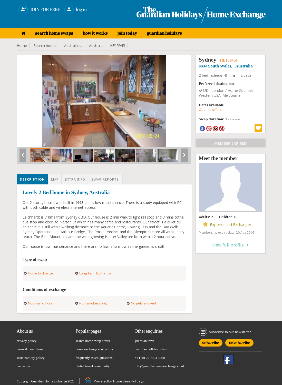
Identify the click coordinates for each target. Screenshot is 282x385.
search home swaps (54, 33)
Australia (96, 45)
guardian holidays (164, 33)
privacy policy (27, 341)
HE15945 (117, 45)
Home (22, 45)
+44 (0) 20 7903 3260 (150, 358)
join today (127, 33)
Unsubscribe (239, 342)
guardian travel (145, 341)
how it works (95, 33)
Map (55, 179)
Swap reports (105, 179)
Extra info (75, 179)
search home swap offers (93, 341)
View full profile (230, 245)
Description (32, 179)
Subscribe (210, 342)
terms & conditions (30, 349)
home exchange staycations (95, 349)
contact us (24, 366)
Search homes (45, 45)
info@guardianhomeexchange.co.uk (160, 366)
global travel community (93, 366)
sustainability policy (31, 358)
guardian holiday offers (151, 349)
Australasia (73, 45)
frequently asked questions (94, 358)
